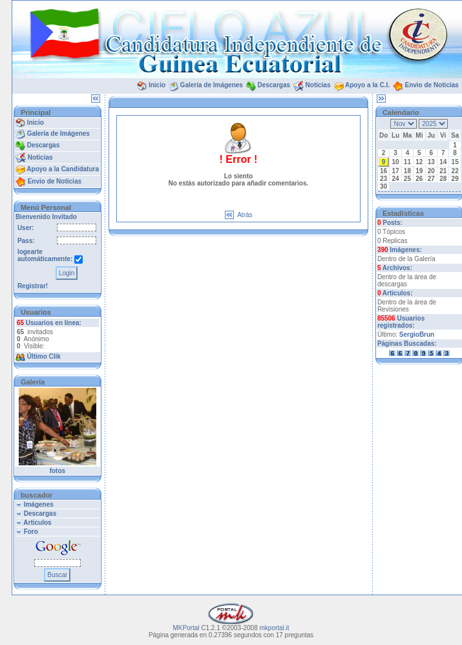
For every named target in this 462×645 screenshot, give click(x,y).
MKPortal (186, 627)
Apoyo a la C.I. (367, 85)
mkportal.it (274, 627)
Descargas (273, 85)
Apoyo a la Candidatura (62, 169)
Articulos (37, 522)
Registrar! (32, 286)
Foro (31, 531)
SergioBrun (416, 334)
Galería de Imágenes (211, 85)
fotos (57, 470)
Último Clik (44, 356)
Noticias (318, 85)
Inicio (157, 85)
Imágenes (39, 504)
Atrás (244, 214)
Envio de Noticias (431, 85)
